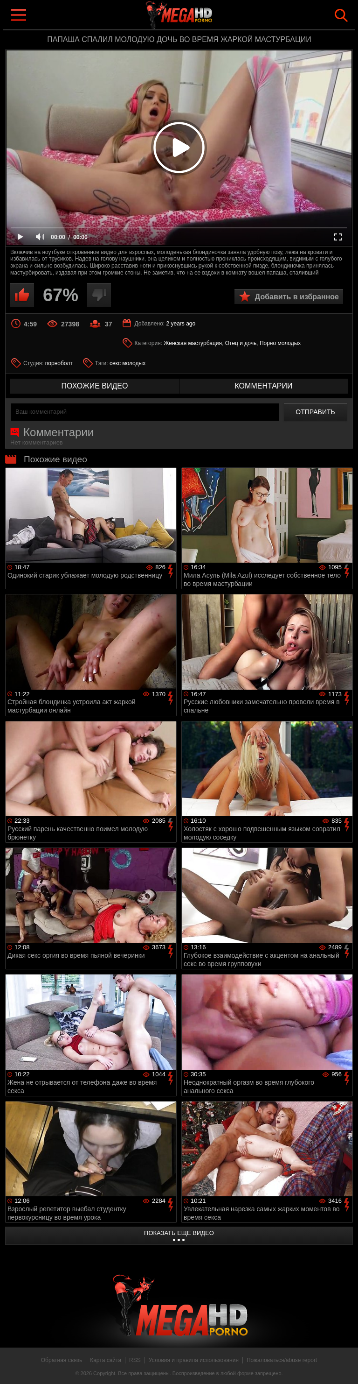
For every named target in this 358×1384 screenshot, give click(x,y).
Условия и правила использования (194, 1360)
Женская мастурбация (193, 343)
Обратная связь (61, 1360)
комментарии (263, 386)
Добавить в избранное (297, 297)
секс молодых (127, 363)
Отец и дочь (241, 343)
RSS (135, 1360)
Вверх (344, 1367)
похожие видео (95, 386)
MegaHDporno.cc (197, 15)
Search (341, 15)
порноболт (59, 363)
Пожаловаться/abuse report (282, 1360)
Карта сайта (105, 1360)
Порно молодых (280, 343)
